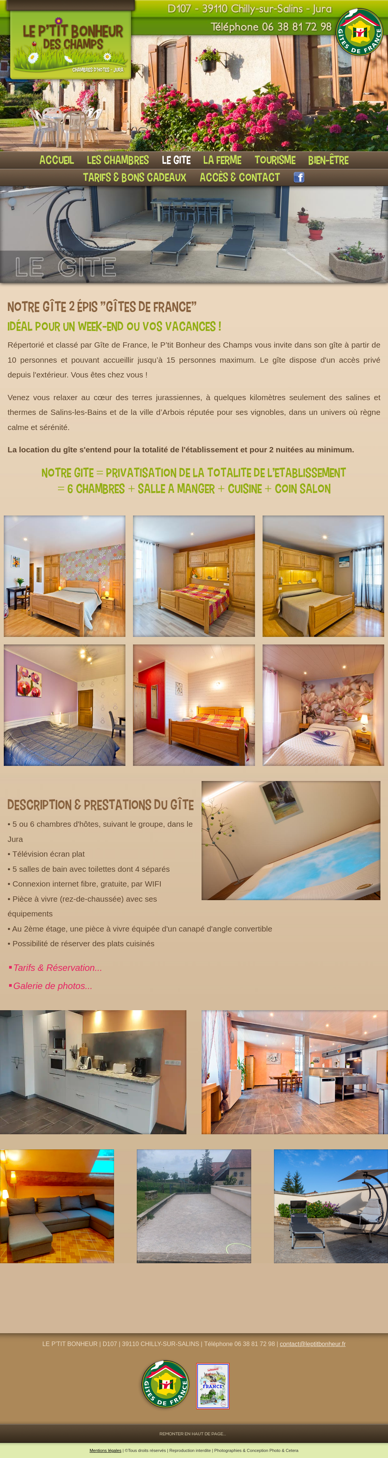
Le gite (176, 160)
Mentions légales (105, 1450)
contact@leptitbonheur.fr (313, 1344)
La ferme (222, 160)
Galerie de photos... (52, 986)
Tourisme (275, 160)
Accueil (56, 160)
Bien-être (328, 160)
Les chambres (118, 160)
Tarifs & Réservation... (57, 968)
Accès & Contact (240, 177)
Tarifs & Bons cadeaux (134, 177)
